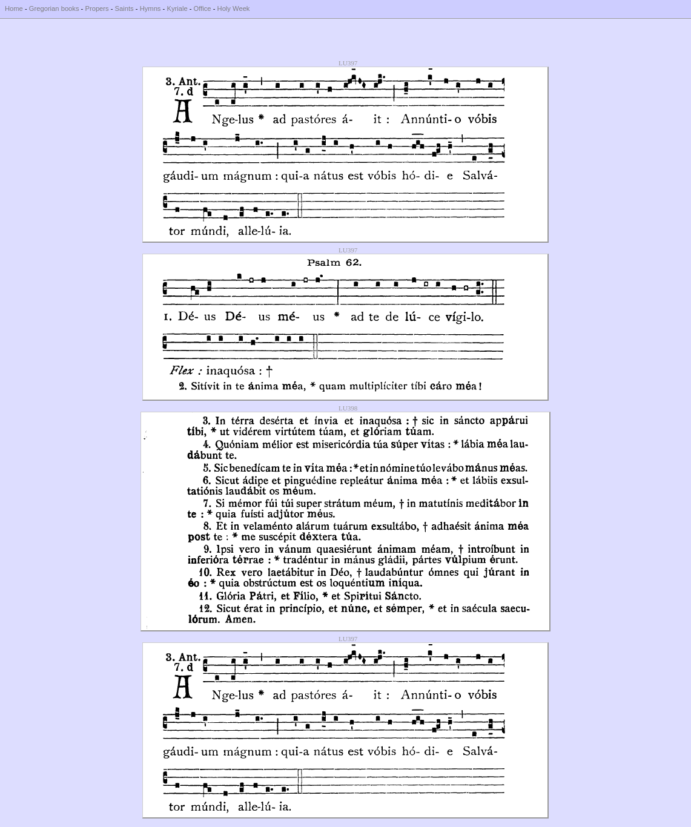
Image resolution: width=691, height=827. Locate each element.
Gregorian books (54, 8)
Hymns (150, 8)
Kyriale (177, 8)
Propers (96, 8)
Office (202, 8)
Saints (124, 8)
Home (14, 8)
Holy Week (233, 8)
